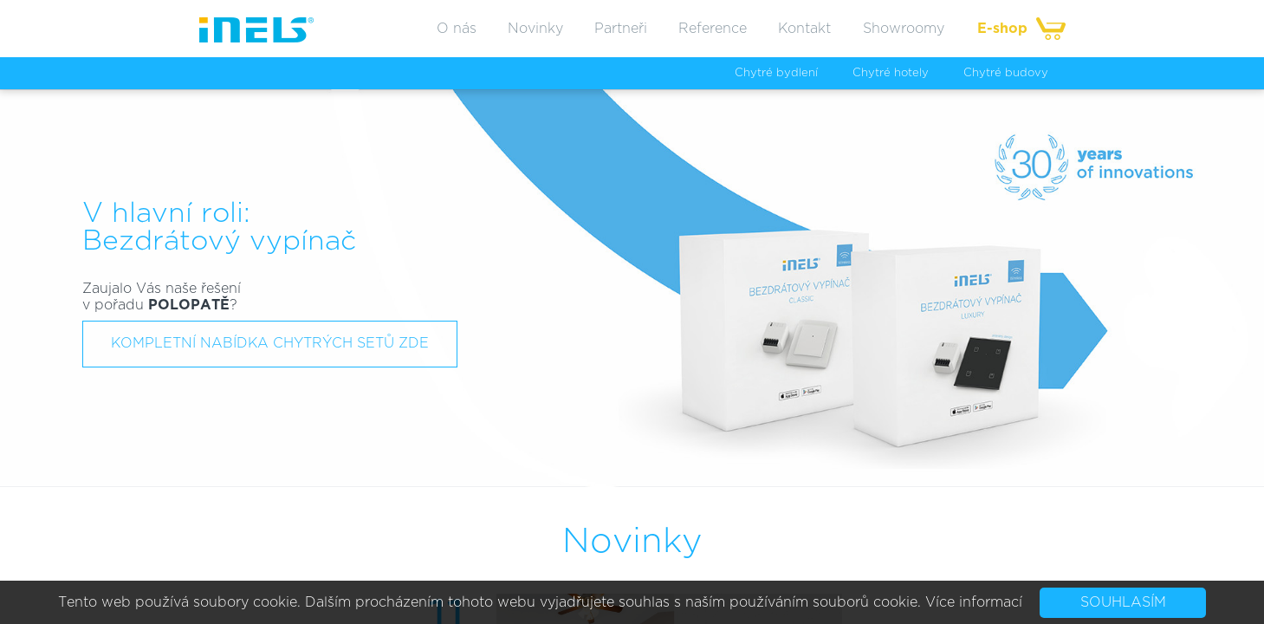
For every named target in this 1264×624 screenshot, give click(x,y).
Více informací (973, 602)
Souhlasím (1123, 602)
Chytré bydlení (776, 73)
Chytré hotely (890, 73)
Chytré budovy (1005, 73)
